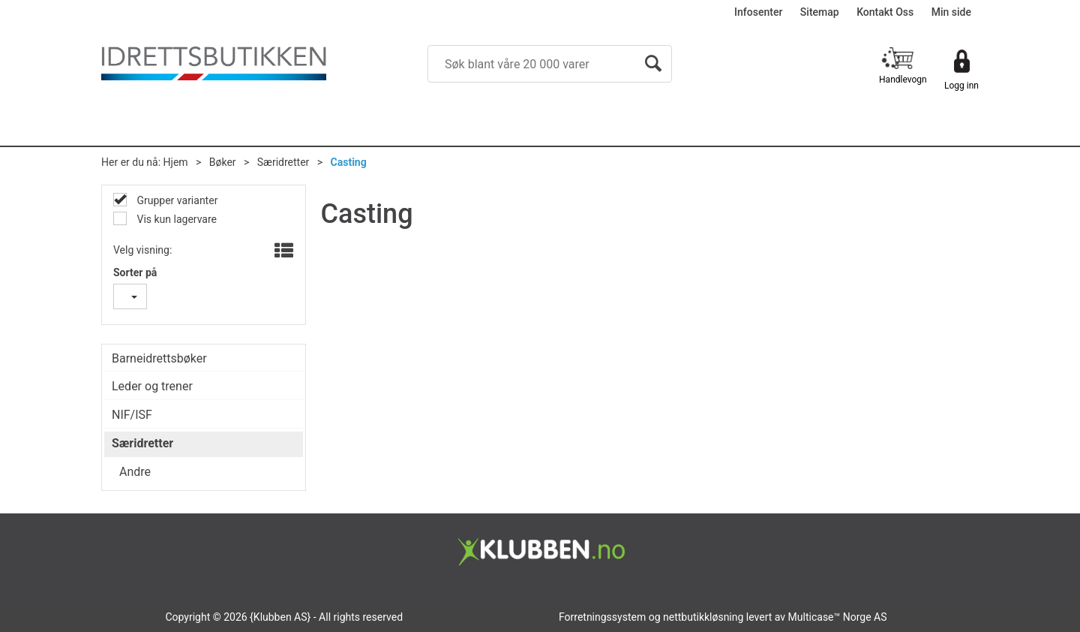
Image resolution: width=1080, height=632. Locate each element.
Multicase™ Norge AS (837, 617)
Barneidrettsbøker (159, 358)
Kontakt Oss (885, 12)
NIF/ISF (132, 415)
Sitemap (819, 12)
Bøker (222, 162)
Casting (349, 162)
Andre (135, 472)
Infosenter (758, 12)
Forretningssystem (602, 617)
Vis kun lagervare (175, 219)
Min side (951, 12)
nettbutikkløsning (703, 617)
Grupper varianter (176, 200)
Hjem (176, 162)
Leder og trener (152, 386)
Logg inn (961, 85)
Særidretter (283, 162)
